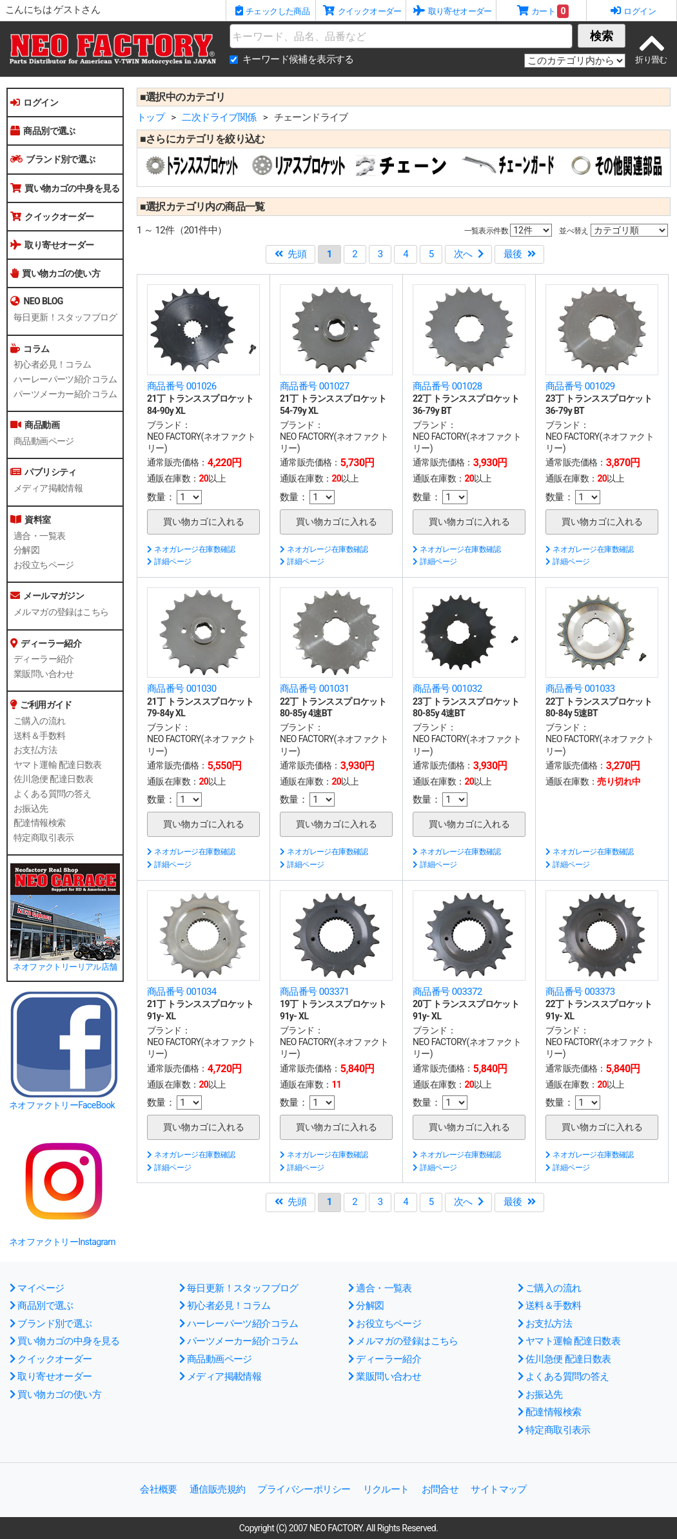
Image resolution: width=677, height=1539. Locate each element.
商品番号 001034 (182, 991)
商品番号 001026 (182, 386)
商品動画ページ (44, 441)
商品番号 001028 (447, 386)
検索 (601, 36)
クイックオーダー (52, 216)
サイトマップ (498, 1489)
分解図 (26, 550)
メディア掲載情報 (48, 488)
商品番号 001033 (580, 688)
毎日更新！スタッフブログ (65, 317)
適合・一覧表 (39, 536)
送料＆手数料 (39, 735)
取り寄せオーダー (52, 245)
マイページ (37, 1288)
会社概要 (158, 1489)
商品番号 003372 (447, 991)
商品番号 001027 (314, 386)
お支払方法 (35, 750)
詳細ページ (169, 561)
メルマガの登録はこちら (61, 612)
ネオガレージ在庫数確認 (191, 549)
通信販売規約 (217, 1489)
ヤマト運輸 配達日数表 (58, 765)
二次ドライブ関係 (219, 117)
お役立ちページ (44, 565)
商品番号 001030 (182, 688)
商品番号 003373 (580, 991)
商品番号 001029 (580, 386)
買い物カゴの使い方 (55, 273)
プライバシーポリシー (303, 1489)
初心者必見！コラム (53, 364)
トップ (150, 117)
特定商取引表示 (44, 837)
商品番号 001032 (447, 688)
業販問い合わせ (44, 674)
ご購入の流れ (39, 721)
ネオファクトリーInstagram (62, 1242)
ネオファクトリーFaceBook (62, 1105)
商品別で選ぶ (42, 131)
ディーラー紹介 (44, 659)
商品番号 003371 (314, 991)
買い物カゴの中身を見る (65, 188)
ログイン (34, 102)
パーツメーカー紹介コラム (65, 394)
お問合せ (440, 1489)
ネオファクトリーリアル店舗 (65, 967)
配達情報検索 (39, 823)
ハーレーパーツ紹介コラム (65, 379)
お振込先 (31, 808)
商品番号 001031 (314, 688)
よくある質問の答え (53, 794)
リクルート (386, 1489)
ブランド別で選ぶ (52, 159)
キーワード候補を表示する (298, 59)
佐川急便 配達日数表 (53, 779)
